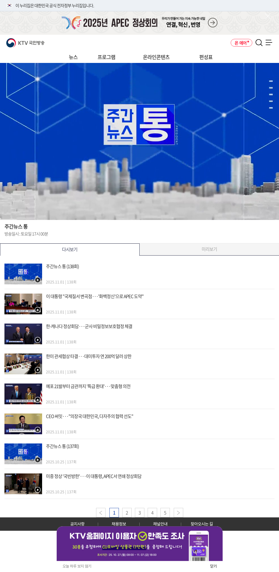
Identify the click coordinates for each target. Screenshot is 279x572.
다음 (178, 512)
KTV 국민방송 (17, 40)
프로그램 (106, 57)
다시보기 (69, 249)
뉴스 (73, 57)
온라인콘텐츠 (156, 57)
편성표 (206, 57)
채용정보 (119, 524)
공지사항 (77, 524)
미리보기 (209, 249)
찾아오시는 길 (202, 524)
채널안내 (160, 524)
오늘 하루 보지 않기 (77, 566)
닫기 (213, 566)
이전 (101, 512)
